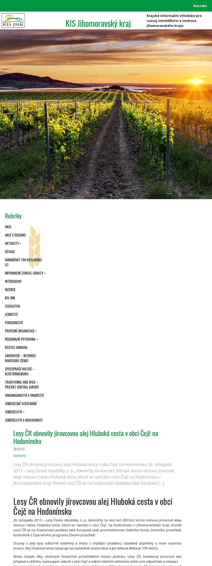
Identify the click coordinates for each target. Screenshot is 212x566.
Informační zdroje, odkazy (24, 273)
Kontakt (200, 6)
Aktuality (12, 243)
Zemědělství (13, 411)
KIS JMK (10, 297)
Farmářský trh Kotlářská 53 (23, 262)
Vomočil (19, 455)
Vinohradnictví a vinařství (24, 395)
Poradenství (14, 322)
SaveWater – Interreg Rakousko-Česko (20, 358)
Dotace (10, 251)
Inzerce (10, 289)
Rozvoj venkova (16, 347)
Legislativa (12, 306)
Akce (8, 226)
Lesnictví (11, 314)
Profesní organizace (19, 330)
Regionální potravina (20, 339)
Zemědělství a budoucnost (24, 420)
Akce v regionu (15, 235)
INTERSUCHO (13, 281)
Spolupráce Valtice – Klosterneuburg (20, 371)
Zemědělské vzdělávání (21, 403)
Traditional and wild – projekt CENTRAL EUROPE (22, 385)
